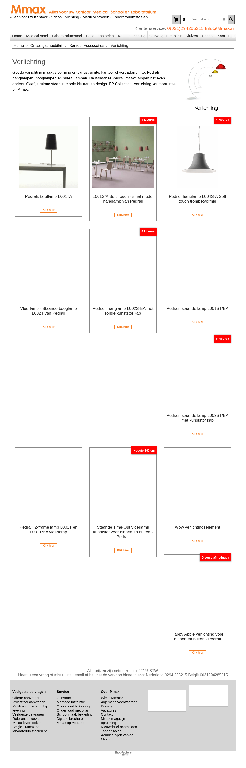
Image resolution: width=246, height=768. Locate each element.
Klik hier (48, 210)
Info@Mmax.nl (220, 28)
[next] (234, 36)
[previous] (229, 36)
